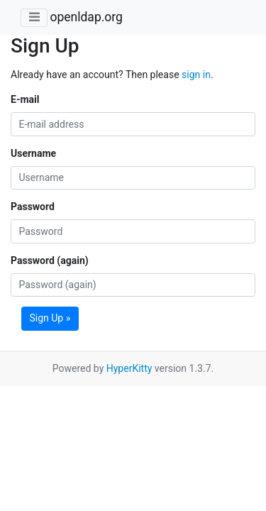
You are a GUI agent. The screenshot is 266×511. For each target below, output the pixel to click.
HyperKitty (129, 368)
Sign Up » (50, 318)
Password (33, 206)
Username (33, 153)
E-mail (25, 99)
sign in (196, 74)
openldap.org (86, 17)
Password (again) (50, 260)
